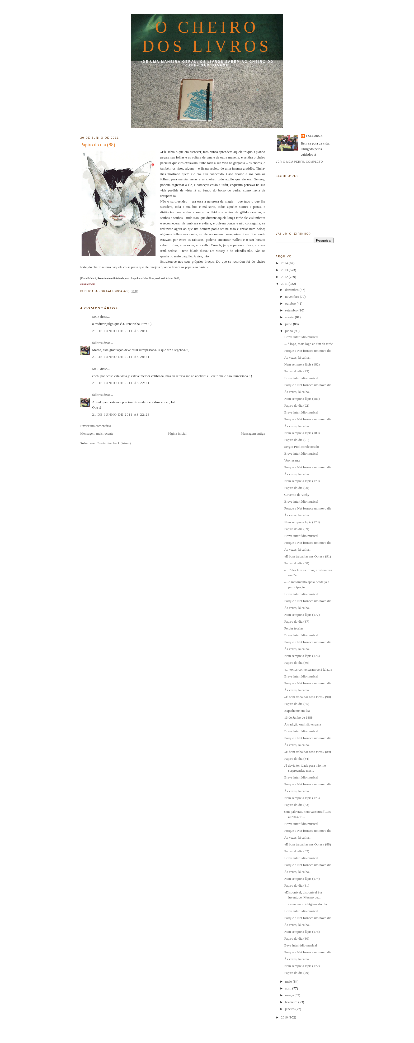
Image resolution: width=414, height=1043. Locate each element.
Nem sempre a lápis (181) (301, 399)
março (290, 995)
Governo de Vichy (296, 495)
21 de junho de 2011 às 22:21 (121, 383)
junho (289, 331)
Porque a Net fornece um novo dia (307, 385)
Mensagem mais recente (97, 433)
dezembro (292, 290)
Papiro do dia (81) (296, 885)
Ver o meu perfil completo (299, 161)
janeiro (290, 1009)
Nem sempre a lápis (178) (301, 522)
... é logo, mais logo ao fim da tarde (308, 344)
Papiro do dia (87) (296, 621)
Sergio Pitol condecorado (301, 447)
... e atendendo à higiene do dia (305, 904)
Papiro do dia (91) (296, 440)
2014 (285, 263)
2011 (285, 284)
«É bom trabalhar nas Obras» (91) (307, 556)
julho (289, 324)
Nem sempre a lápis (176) (301, 656)
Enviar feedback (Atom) (114, 443)
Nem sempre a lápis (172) (301, 966)
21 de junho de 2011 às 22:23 (121, 414)
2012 (285, 277)
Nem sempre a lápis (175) (301, 798)
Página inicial (177, 433)
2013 (285, 270)
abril (288, 988)
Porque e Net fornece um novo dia (307, 351)
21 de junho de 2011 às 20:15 (121, 331)
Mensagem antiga (253, 433)
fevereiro (291, 1002)
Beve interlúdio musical (300, 945)
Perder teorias (293, 628)
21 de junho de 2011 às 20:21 (121, 357)
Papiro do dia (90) (296, 488)
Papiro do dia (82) (296, 851)
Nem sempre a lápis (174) (301, 879)
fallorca (97, 343)
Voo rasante (292, 460)
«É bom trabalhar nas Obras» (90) (307, 697)
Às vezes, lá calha (296, 426)
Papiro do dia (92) (296, 405)
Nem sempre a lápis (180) (301, 433)
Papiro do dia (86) (296, 663)
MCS (95, 317)
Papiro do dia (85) (296, 704)
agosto (290, 317)
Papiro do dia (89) (296, 529)
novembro (292, 297)
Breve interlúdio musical (301, 337)
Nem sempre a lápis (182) (301, 364)
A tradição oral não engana (302, 724)
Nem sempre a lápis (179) (301, 481)
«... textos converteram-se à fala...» (308, 669)
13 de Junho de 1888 (298, 717)
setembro (292, 310)
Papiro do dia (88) (97, 144)
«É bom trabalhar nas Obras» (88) (307, 844)
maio (289, 981)
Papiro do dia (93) (296, 371)
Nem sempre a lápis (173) (301, 932)
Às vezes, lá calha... (297, 357)
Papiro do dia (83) (296, 805)
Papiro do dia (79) (296, 973)
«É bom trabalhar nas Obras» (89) (307, 752)
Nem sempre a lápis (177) (301, 615)
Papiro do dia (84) (296, 759)
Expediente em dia (297, 711)
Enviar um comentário (95, 426)
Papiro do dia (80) (296, 938)
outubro (291, 303)
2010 (285, 1017)
